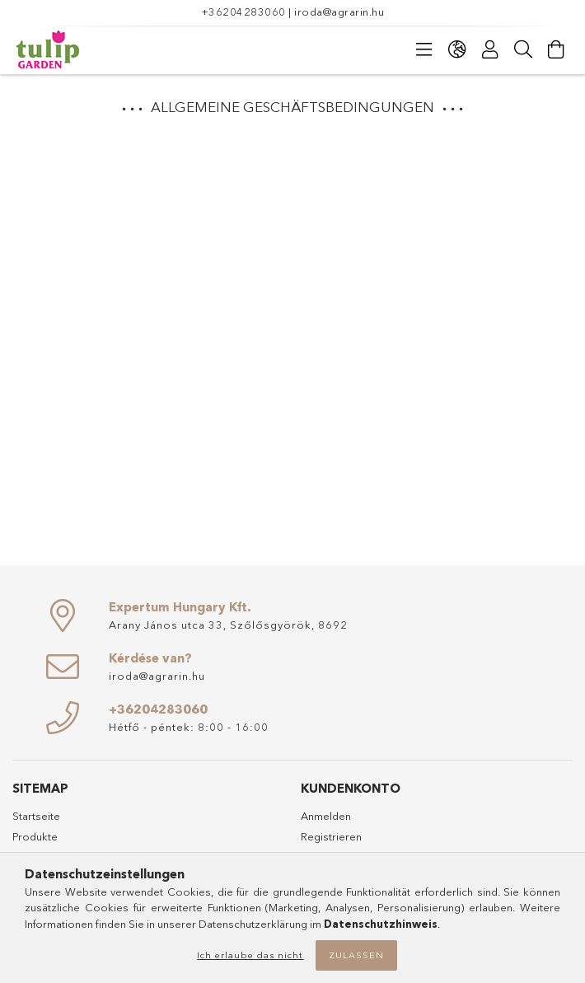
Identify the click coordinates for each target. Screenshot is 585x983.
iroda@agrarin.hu (339, 11)
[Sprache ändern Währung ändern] (457, 49)
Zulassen (356, 955)
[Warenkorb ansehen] (556, 49)
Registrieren (331, 836)
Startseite (36, 815)
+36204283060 (243, 11)
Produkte (35, 836)
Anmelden (326, 815)
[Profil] (490, 49)
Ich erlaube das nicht (250, 955)
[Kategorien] (424, 49)
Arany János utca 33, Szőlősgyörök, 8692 (228, 624)
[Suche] (523, 49)
